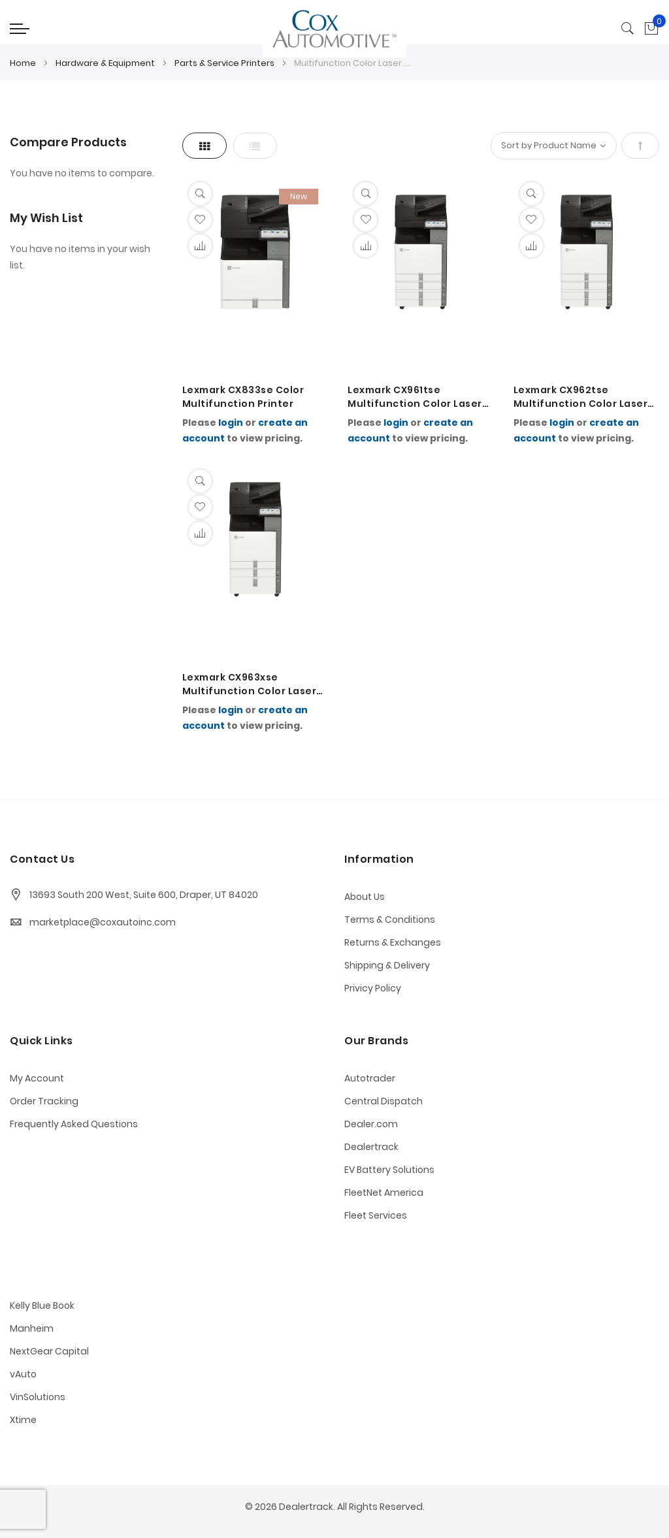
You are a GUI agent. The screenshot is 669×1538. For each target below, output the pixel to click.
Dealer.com (371, 1123)
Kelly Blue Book (42, 1305)
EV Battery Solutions (389, 1169)
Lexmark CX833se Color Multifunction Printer (243, 396)
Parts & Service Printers (225, 63)
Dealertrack (371, 1146)
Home (24, 63)
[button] (200, 219)
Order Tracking (44, 1101)
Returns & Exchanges (392, 942)
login (230, 422)
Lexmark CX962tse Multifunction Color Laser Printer (581, 397)
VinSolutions (37, 1396)
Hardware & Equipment (106, 63)
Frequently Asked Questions (74, 1123)
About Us (364, 896)
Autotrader (369, 1078)
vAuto (23, 1374)
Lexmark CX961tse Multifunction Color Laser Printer (415, 397)
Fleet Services (375, 1215)
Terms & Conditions (389, 919)
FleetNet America (383, 1192)
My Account (37, 1078)
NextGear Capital (49, 1351)
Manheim (32, 1328)
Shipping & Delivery (387, 965)
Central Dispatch (383, 1101)
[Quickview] (200, 193)
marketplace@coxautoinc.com (102, 922)
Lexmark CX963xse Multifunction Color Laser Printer (249, 684)
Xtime (23, 1419)
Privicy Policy (372, 988)
